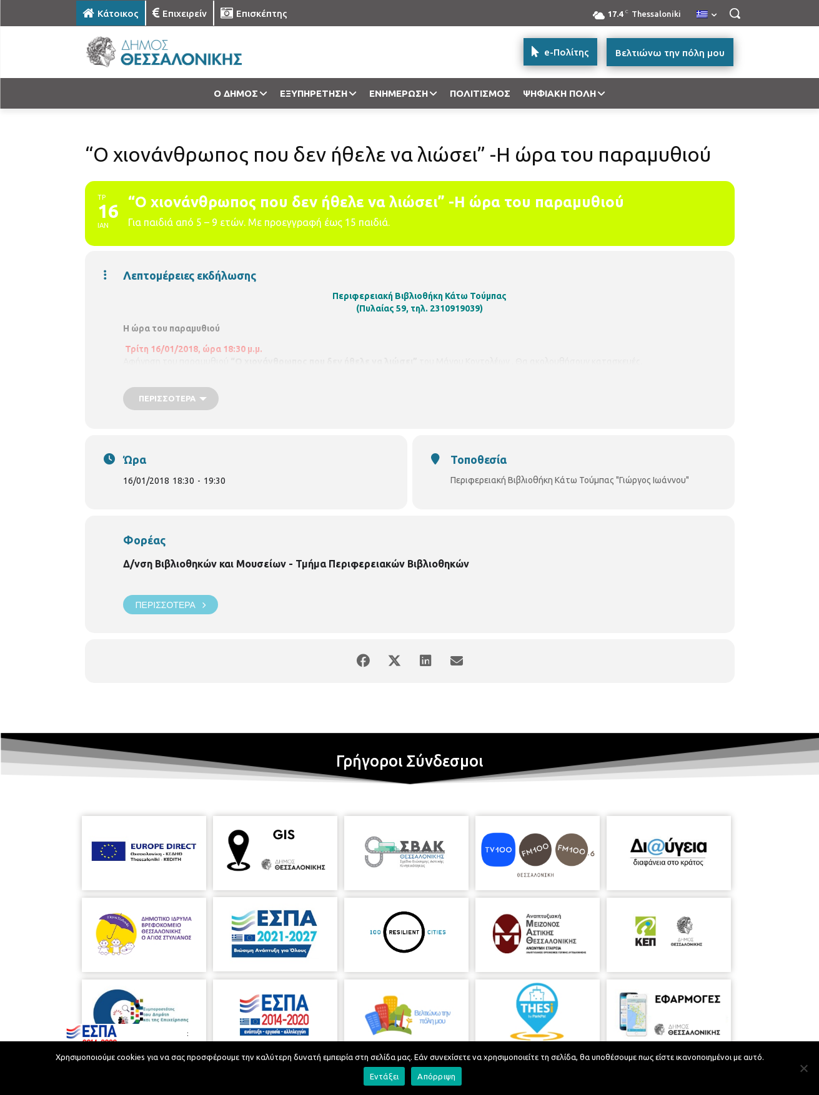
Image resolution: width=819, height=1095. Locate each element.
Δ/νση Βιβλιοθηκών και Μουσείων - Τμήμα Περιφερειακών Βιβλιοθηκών (296, 563)
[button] (734, 13)
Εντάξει (384, 1076)
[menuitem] (706, 15)
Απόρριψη (436, 1076)
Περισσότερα (171, 604)
